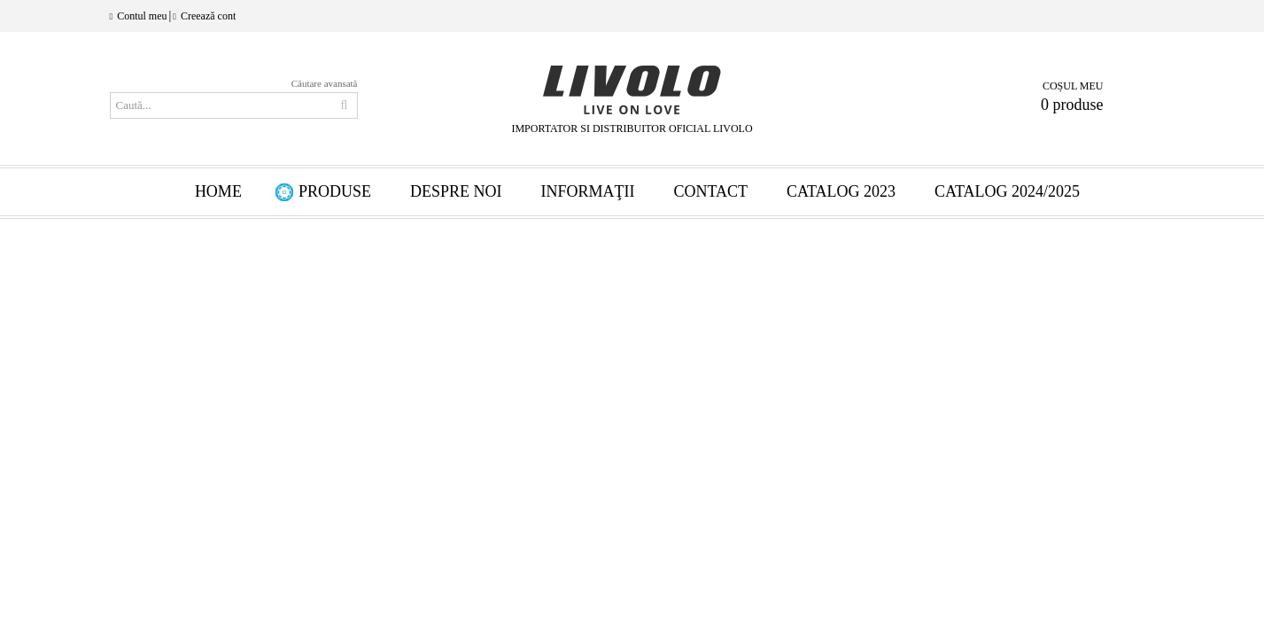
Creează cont (208, 16)
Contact (710, 191)
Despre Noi (456, 191)
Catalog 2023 (841, 191)
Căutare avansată (324, 83)
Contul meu (142, 16)
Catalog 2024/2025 (1007, 191)
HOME (218, 191)
